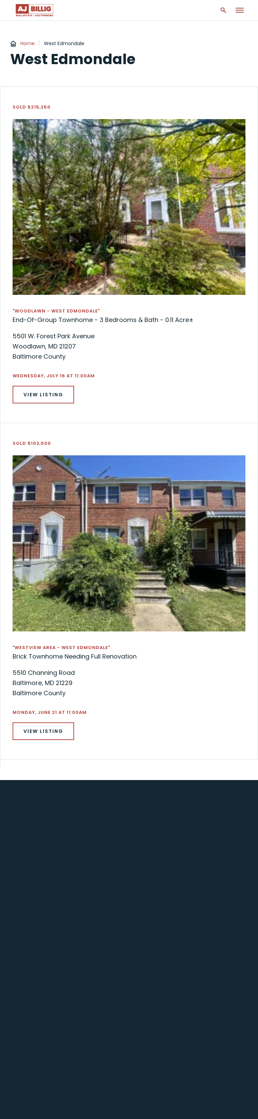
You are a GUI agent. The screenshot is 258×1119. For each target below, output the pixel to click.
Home (27, 43)
